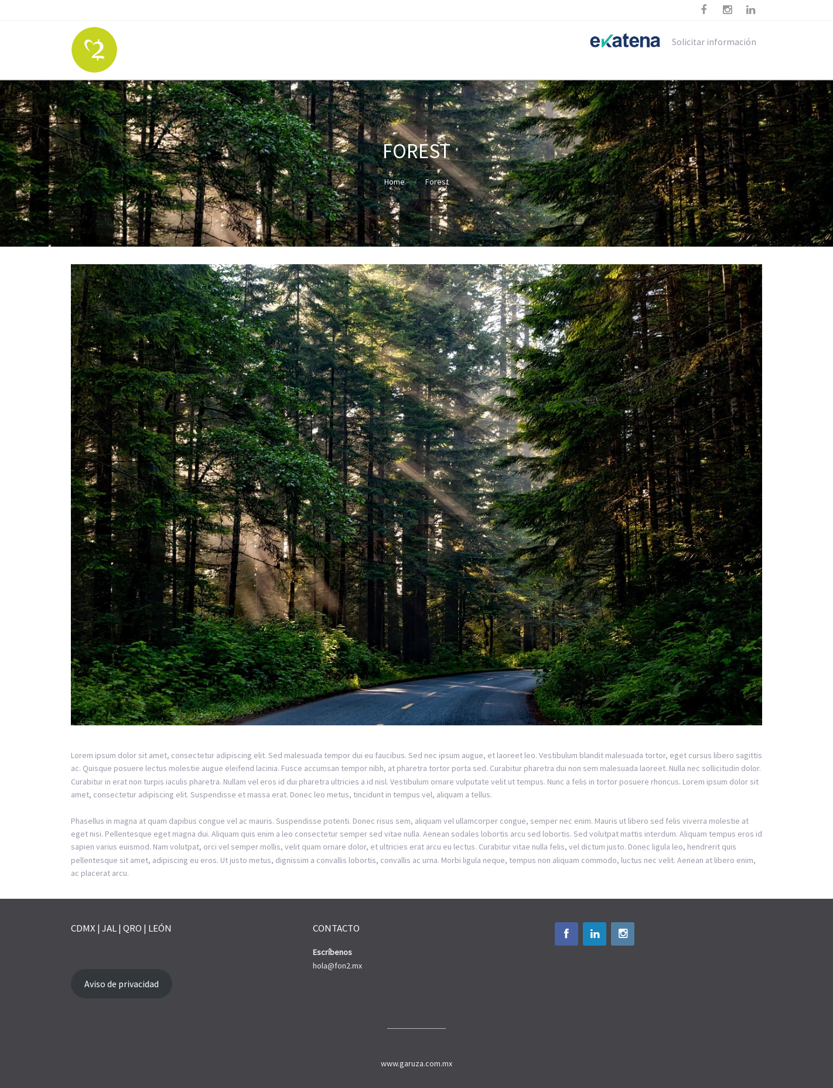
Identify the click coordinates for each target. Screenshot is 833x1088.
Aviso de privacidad (121, 984)
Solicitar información (714, 41)
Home (394, 181)
